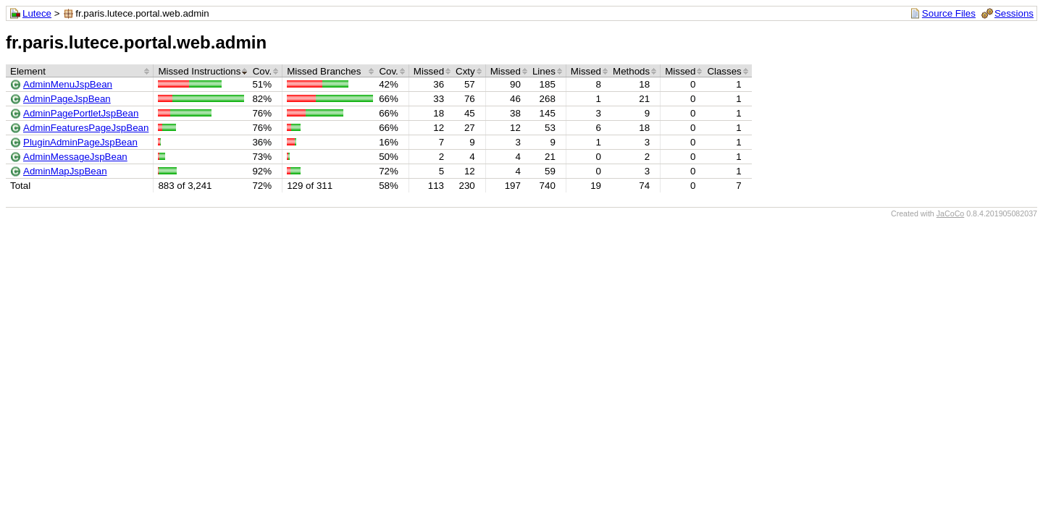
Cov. (262, 71)
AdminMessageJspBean (75, 156)
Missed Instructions (199, 71)
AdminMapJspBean (65, 171)
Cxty (465, 71)
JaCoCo (951, 213)
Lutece (36, 13)
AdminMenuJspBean (67, 84)
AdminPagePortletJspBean (80, 113)
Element (28, 71)
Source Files (949, 13)
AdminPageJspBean (67, 98)
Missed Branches (324, 71)
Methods (631, 71)
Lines (544, 71)
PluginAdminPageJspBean (80, 142)
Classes (724, 71)
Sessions (1014, 13)
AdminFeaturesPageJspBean (85, 127)
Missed (429, 71)
